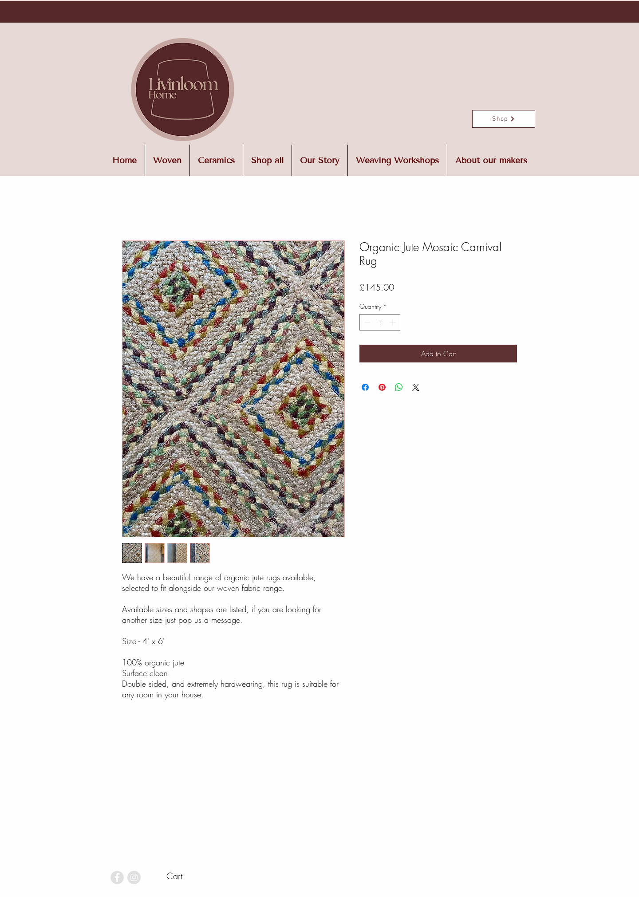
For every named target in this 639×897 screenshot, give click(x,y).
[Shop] (503, 119)
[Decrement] (366, 322)
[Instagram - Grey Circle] (134, 877)
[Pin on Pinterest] (382, 387)
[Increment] (393, 322)
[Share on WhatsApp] (399, 387)
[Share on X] (415, 387)
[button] (189, 876)
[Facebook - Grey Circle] (117, 877)
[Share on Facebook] (365, 387)
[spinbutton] (380, 322)
